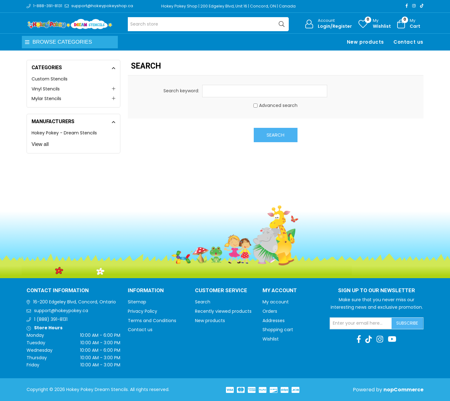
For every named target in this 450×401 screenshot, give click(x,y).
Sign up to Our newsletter (376, 290)
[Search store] (208, 24)
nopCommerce (403, 389)
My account (275, 302)
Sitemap (137, 302)
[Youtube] (392, 339)
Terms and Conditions (152, 320)
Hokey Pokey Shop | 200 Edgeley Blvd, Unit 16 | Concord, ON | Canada (230, 6)
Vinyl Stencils (46, 89)
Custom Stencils (50, 79)
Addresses (273, 320)
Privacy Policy (142, 311)
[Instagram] (414, 6)
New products (365, 42)
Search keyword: (181, 91)
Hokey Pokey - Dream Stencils (64, 133)
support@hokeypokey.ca (61, 310)
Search (275, 135)
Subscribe (407, 323)
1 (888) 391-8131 (51, 319)
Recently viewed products (223, 311)
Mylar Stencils (46, 98)
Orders (269, 311)
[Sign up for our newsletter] (361, 323)
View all (40, 144)
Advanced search (278, 105)
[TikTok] (421, 6)
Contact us (408, 42)
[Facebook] (407, 6)
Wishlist (270, 339)
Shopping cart (277, 329)
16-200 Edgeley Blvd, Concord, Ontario (74, 302)
